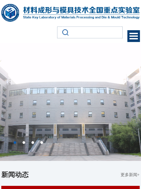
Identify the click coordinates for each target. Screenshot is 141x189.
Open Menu (133, 36)
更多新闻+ (130, 174)
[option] (70, 102)
